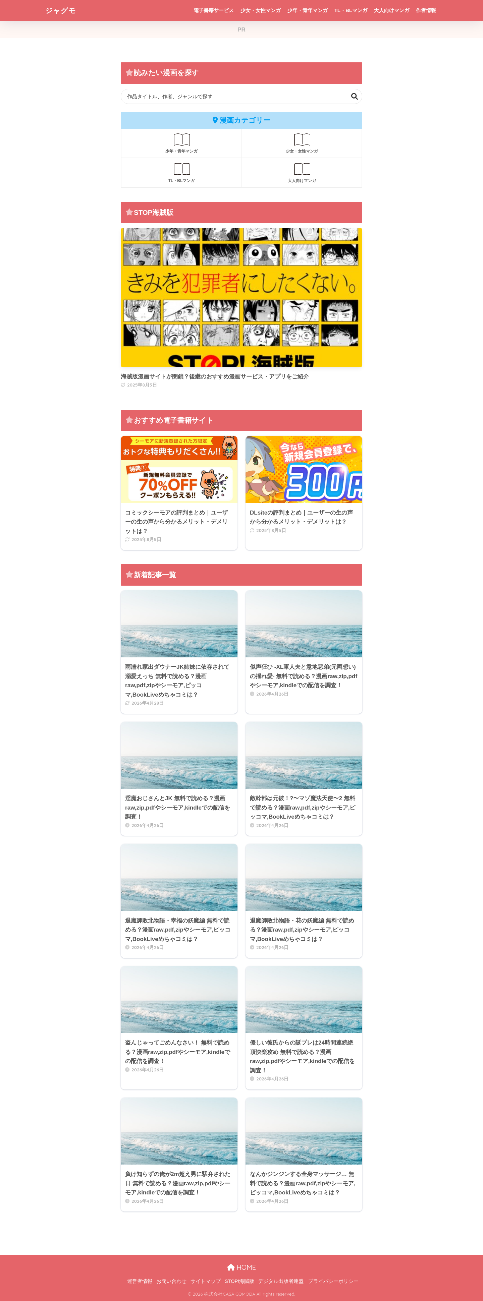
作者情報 (426, 10)
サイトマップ (206, 1281)
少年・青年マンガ (307, 10)
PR (241, 29)
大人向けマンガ (391, 10)
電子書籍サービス (214, 10)
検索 (354, 96)
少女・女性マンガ (260, 10)
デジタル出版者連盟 (281, 1281)
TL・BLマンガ (350, 10)
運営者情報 (139, 1281)
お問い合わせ (171, 1281)
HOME (241, 1267)
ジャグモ (62, 10)
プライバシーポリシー (333, 1281)
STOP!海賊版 (239, 1281)
